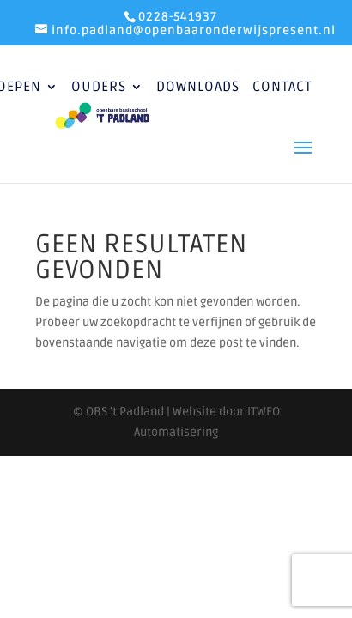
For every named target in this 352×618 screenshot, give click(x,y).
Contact (282, 88)
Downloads (198, 88)
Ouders (98, 88)
